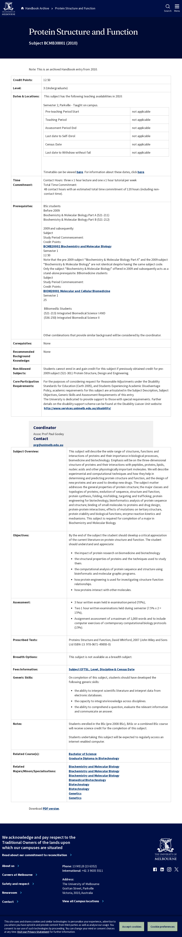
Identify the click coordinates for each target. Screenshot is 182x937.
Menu (177, 8)
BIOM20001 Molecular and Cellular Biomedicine (76, 291)
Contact (8, 902)
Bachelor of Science (83, 754)
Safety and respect (15, 884)
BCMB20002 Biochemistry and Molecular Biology (77, 246)
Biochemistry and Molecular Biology (94, 766)
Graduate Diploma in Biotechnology (94, 758)
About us (8, 866)
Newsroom (9, 893)
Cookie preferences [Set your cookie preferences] (163, 926)
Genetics (75, 793)
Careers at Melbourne (17, 875)
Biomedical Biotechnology (87, 780)
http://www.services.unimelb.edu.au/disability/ (77, 408)
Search (167, 8)
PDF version (51, 808)
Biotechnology (79, 784)
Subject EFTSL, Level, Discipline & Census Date (102, 669)
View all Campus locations (80, 901)
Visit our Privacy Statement (33, 931)
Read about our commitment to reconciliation (34, 855)
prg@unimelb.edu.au (48, 445)
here (80, 172)
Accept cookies (131, 926)
